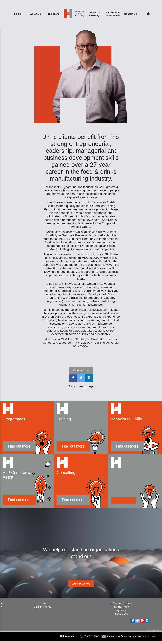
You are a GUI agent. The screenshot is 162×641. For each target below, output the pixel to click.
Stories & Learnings (95, 14)
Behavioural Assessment (113, 14)
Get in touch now (81, 583)
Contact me (81, 370)
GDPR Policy (42, 606)
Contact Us (130, 13)
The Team (53, 13)
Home (17, 13)
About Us (35, 13)
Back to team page (81, 386)
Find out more (19, 446)
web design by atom (153, 630)
